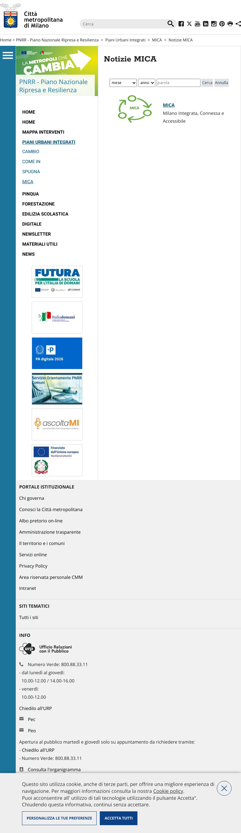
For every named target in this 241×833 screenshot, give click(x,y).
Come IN (31, 161)
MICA (157, 40)
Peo (32, 731)
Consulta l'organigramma (54, 770)
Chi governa (31, 498)
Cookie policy (168, 791)
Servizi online (33, 555)
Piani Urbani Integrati (125, 40)
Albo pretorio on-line (41, 521)
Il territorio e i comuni (42, 544)
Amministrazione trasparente (50, 532)
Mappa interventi (43, 132)
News (28, 254)
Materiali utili (39, 244)
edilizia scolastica (45, 214)
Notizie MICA (181, 40)
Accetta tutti (118, 818)
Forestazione (38, 204)
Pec (31, 720)
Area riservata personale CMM (51, 577)
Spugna (31, 171)
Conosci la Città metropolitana (51, 510)
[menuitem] (57, 112)
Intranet (27, 588)
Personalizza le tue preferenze (59, 818)
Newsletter (36, 234)
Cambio (30, 151)
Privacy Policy (33, 566)
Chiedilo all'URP (36, 709)
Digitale (31, 224)
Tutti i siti (28, 618)
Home (6, 40)
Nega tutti (224, 788)
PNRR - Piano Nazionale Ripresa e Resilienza (57, 40)
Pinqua (30, 194)
